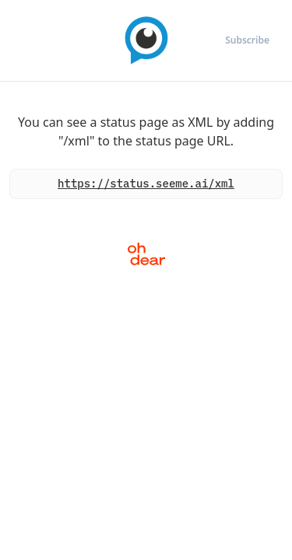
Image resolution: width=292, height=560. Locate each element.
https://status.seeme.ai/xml (146, 184)
